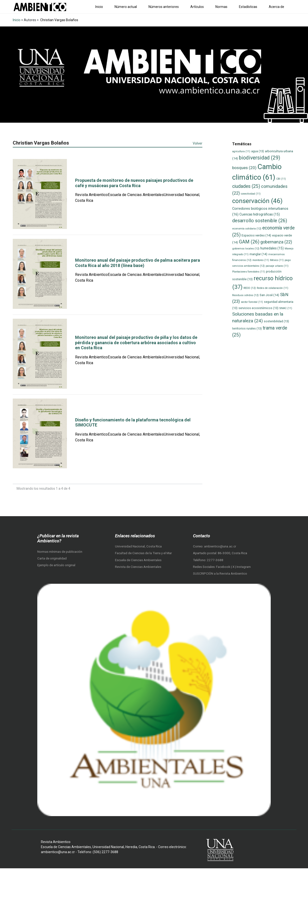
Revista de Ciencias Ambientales (138, 567)
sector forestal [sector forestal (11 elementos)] (252, 302)
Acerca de (276, 7)
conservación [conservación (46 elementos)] (257, 200)
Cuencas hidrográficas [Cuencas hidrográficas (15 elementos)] (259, 214)
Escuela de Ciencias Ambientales (138, 560)
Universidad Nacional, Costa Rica (138, 546)
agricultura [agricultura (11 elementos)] (241, 151)
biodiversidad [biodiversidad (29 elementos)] (259, 158)
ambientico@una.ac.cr (220, 546)
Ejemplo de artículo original (56, 565)
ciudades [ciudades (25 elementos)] (246, 186)
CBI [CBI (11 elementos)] (281, 178)
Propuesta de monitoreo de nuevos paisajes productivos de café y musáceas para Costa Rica (134, 183)
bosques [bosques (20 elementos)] (244, 167)
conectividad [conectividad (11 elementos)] (251, 193)
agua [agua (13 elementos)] (257, 151)
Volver (197, 143)
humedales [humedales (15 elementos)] (272, 248)
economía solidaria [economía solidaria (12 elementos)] (246, 228)
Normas (221, 7)
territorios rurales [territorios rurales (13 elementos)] (247, 328)
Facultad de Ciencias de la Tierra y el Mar (143, 553)
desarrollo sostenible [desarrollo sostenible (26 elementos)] (259, 220)
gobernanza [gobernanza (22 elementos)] (276, 241)
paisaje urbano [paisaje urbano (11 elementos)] (277, 265)
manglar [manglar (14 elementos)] (258, 254)
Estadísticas (248, 7)
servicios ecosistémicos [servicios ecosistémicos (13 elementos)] (258, 308)
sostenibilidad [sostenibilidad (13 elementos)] (276, 321)
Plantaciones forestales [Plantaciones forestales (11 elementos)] (248, 271)
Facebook (223, 567)
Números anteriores (163, 7)
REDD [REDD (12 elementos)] (250, 288)
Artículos (197, 7)
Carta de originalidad (52, 558)
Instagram (244, 567)
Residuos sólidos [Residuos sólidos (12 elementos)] (245, 295)
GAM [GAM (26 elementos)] (249, 242)
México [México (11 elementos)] (277, 260)
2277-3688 (215, 560)
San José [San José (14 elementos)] (269, 295)
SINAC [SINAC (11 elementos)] (285, 308)
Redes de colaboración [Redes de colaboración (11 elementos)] (272, 288)
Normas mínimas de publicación (59, 551)
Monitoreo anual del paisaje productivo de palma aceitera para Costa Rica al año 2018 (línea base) (137, 263)
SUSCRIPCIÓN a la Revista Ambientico (220, 573)
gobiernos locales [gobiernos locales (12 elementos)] (245, 248)
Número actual (126, 7)
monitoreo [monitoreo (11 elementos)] (260, 260)
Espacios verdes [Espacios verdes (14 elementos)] (256, 235)
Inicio (99, 7)
